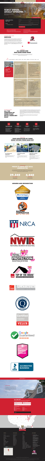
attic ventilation (35, 100)
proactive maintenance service (34, 66)
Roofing (16, 407)
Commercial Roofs (6, 441)
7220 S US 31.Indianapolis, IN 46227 (35, 437)
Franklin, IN (14, 438)
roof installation (21, 65)
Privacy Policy (24, 448)
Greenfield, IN (14, 439)
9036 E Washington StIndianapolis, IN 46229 (35, 438)
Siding (24, 407)
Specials (27, 2)
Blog (32, 2)
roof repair (30, 82)
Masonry (16, 410)
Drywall (24, 409)
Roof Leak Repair (32, 94)
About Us (18, 2)
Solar (23, 410)
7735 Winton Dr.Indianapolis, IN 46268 (35, 435)
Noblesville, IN (15, 441)
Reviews (15, 2)
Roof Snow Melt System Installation (34, 75)
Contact (23, 440)
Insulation (16, 409)
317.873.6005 (34, 447)
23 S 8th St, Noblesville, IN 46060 (35, 442)
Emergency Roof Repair (33, 92)
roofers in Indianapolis (14, 43)
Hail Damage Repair (32, 93)
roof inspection (17, 81)
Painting (5, 440)
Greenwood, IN (15, 440)
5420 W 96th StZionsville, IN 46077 (35, 444)
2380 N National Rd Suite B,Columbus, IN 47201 (36, 446)
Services (13, 2)
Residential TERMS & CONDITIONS (26, 447)
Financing (29, 2)
